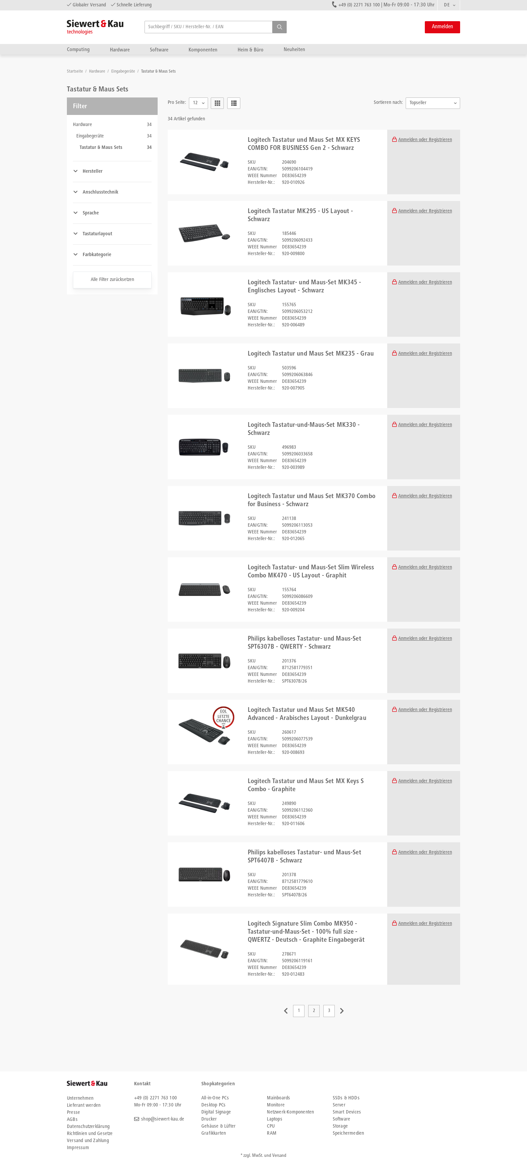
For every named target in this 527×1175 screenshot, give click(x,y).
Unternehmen (80, 1098)
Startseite (75, 72)
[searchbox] (216, 27)
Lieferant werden (83, 1105)
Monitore (276, 1105)
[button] (279, 27)
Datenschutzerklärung (88, 1126)
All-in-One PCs (215, 1098)
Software (159, 49)
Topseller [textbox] (418, 103)
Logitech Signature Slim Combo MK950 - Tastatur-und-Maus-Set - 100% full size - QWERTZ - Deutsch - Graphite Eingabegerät (306, 932)
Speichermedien (348, 1133)
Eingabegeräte (123, 72)
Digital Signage (216, 1112)
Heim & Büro (251, 49)
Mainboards (278, 1098)
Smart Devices (347, 1112)
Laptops (274, 1119)
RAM (271, 1133)
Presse (73, 1112)
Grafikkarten (213, 1133)
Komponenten (203, 49)
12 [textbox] (195, 103)
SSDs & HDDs (346, 1098)
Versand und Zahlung (88, 1140)
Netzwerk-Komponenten (290, 1112)
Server (339, 1105)
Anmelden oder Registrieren (425, 140)
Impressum (78, 1147)
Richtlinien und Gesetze (90, 1133)
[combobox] (449, 5)
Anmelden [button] (442, 27)
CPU (271, 1126)
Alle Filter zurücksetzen (112, 279)
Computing (78, 49)
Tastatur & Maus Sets (158, 72)
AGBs (72, 1119)
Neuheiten (294, 49)
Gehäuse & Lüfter (218, 1126)
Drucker (209, 1119)
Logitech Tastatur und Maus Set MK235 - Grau (311, 354)
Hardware (120, 49)
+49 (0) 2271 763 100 (359, 5)
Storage (340, 1126)
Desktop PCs (213, 1105)
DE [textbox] (447, 5)
